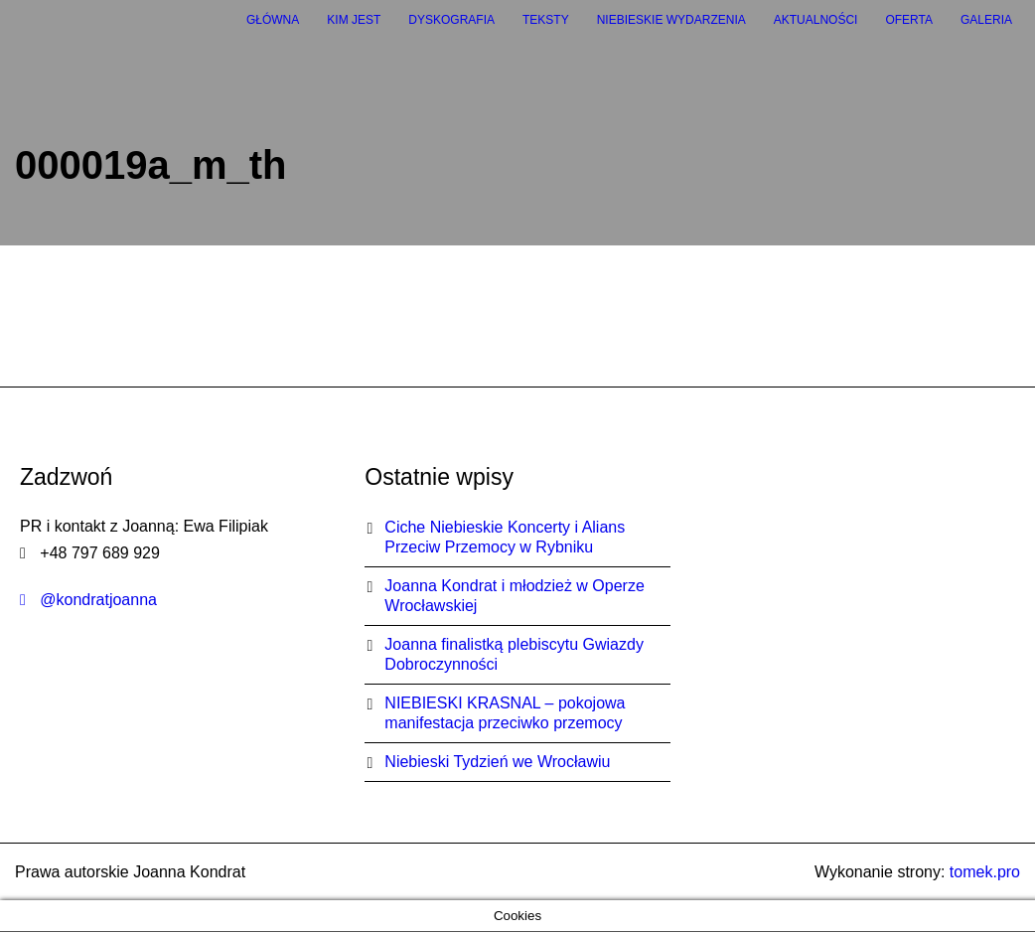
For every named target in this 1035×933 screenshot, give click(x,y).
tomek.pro (985, 871)
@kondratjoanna (88, 599)
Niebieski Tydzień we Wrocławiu (497, 761)
